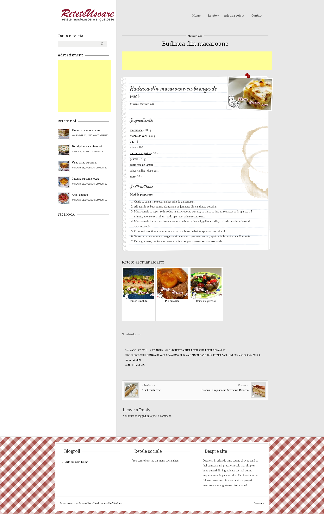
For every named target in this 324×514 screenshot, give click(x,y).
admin (136, 104)
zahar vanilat (137, 170)
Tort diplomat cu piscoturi (87, 146)
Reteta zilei (197, 350)
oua (132, 141)
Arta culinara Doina (76, 462)
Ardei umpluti (80, 194)
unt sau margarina (140, 153)
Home (196, 15)
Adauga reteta (234, 15)
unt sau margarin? (240, 355)
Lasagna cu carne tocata (85, 178)
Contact (256, 15)
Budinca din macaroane (195, 43)
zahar (133, 147)
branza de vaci (138, 135)
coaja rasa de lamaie (141, 164)
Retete (212, 15)
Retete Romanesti (215, 350)
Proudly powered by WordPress (107, 503)
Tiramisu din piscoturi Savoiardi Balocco (225, 390)
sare (132, 176)
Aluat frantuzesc (151, 390)
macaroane (136, 130)
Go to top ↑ (259, 503)
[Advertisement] (197, 60)
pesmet (134, 159)
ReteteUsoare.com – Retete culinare (87, 15)
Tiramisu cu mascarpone (86, 130)
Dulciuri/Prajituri (179, 350)
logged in (143, 415)
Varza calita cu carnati (84, 162)
